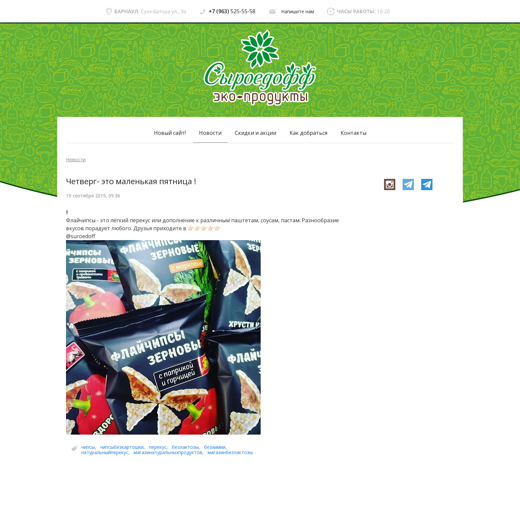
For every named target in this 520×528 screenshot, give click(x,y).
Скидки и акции (255, 132)
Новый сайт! (170, 132)
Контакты (353, 132)
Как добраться (308, 132)
